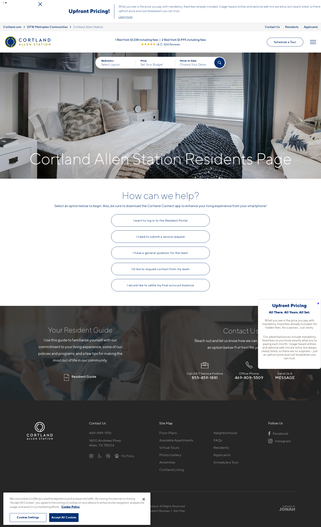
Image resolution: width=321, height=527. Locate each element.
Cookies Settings (28, 517)
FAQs (217, 440)
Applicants (311, 26)
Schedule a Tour (285, 41)
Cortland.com (12, 26)
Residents (292, 26)
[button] (3, 2)
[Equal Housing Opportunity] (91, 455)
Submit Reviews (159, 510)
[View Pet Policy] (124, 455)
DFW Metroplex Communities (47, 26)
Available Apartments (176, 440)
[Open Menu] (313, 42)
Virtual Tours (169, 447)
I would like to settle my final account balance (160, 285)
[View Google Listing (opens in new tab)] (160, 44)
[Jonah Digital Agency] (285, 507)
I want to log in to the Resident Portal (160, 220)
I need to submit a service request (160, 236)
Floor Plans (168, 432)
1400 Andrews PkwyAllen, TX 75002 (105, 442)
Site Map (179, 510)
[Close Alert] (316, 4)
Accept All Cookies (63, 517)
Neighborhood (225, 432)
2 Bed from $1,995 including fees (184, 39)
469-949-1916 (100, 432)
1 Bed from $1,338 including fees (136, 39)
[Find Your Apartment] (219, 62)
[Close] (143, 499)
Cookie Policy (70, 507)
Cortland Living (171, 469)
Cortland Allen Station (88, 26)
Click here (205, 14)
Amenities (167, 462)
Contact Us (272, 26)
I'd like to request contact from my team (161, 269)
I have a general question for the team (160, 252)
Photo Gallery (170, 454)
